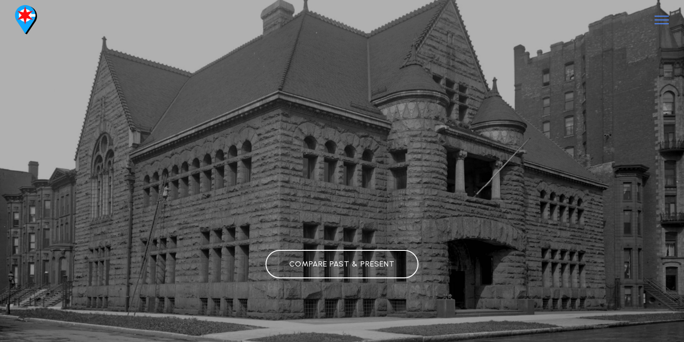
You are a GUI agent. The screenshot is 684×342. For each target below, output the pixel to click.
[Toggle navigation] (662, 20)
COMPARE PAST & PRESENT (342, 263)
